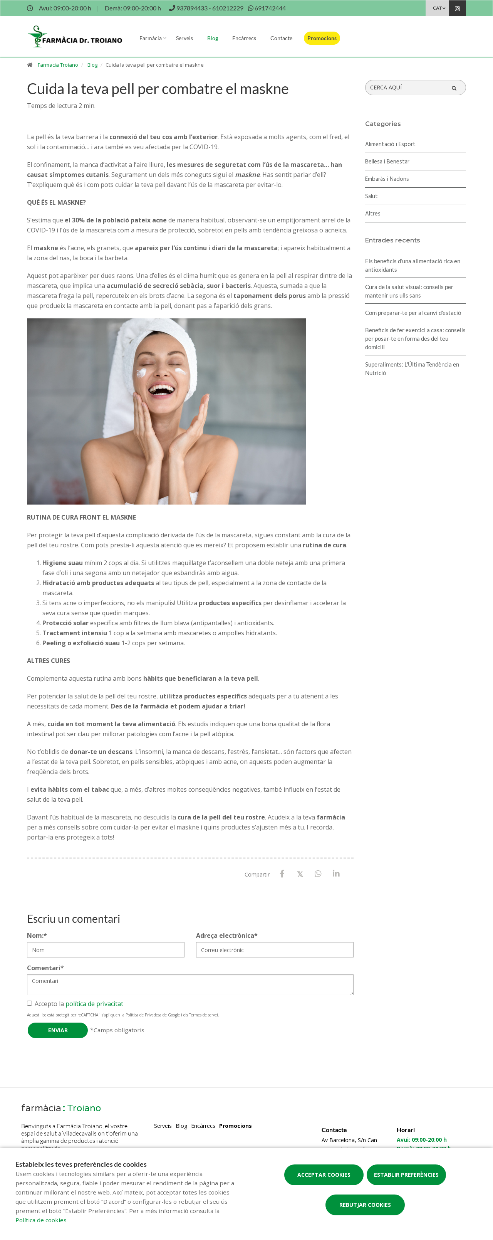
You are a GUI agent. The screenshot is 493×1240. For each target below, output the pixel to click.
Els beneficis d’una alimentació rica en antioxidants (412, 265)
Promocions (322, 38)
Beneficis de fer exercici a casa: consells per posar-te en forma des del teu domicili (415, 338)
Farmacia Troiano (58, 64)
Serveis (184, 38)
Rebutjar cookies (365, 1204)
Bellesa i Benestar (387, 162)
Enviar (58, 1030)
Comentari (45, 968)
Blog (212, 38)
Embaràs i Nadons (387, 179)
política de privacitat (94, 1003)
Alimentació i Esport (390, 144)
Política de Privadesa (143, 1015)
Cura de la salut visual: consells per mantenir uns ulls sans (409, 291)
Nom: (37, 935)
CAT (437, 8)
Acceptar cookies (323, 1174)
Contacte (281, 38)
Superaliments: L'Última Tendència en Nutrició (412, 368)
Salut (371, 196)
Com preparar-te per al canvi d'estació (413, 312)
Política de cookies (41, 1220)
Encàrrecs (244, 38)
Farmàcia (150, 38)
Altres (373, 214)
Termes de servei (203, 1015)
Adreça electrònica (227, 935)
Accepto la (75, 1003)
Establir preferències (406, 1174)
